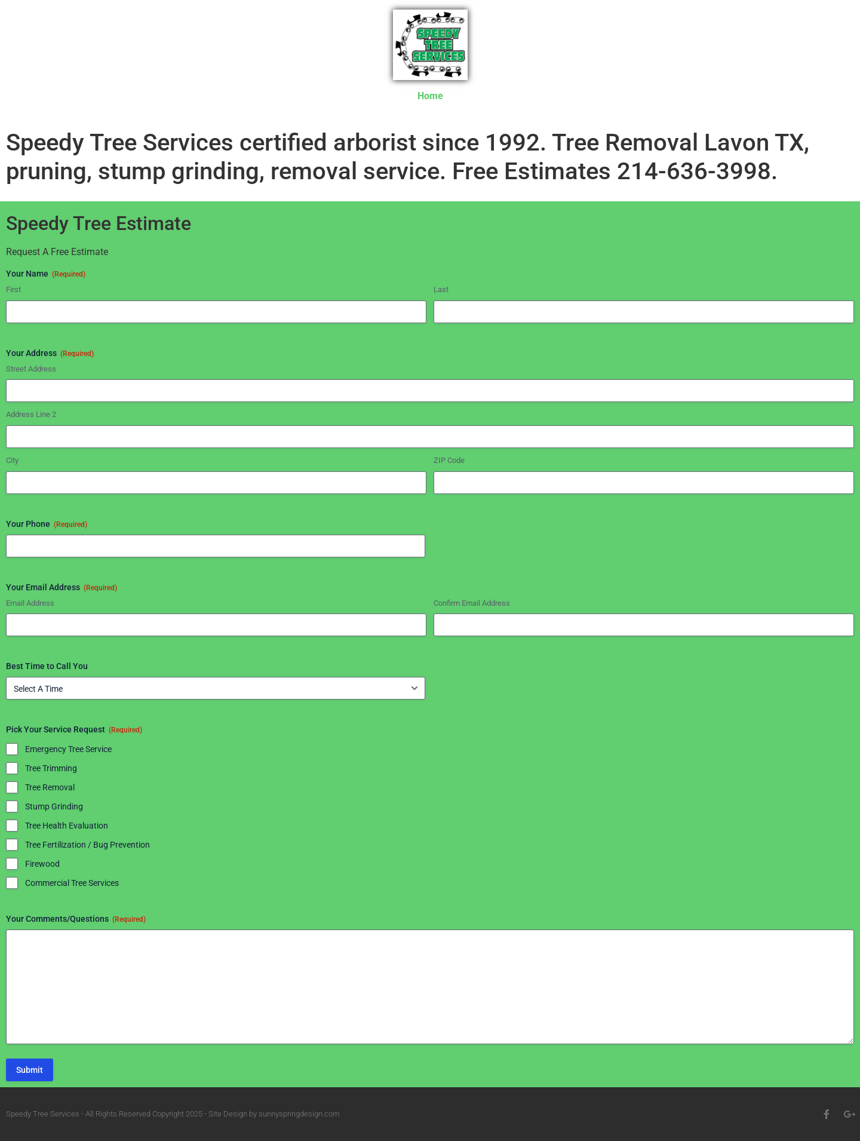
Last (441, 289)
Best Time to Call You (47, 666)
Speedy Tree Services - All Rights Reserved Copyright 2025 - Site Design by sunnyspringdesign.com (173, 1113)
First (13, 289)
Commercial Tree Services (72, 883)
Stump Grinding (54, 806)
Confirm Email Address (472, 603)
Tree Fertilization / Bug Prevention (87, 844)
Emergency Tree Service (68, 749)
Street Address (31, 368)
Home (430, 96)
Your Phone (46, 524)
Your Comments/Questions (76, 919)
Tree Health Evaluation (66, 825)
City (12, 460)
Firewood (42, 864)
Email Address (30, 603)
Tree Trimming (51, 768)
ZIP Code (449, 460)
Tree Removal (50, 787)
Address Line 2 (31, 414)
